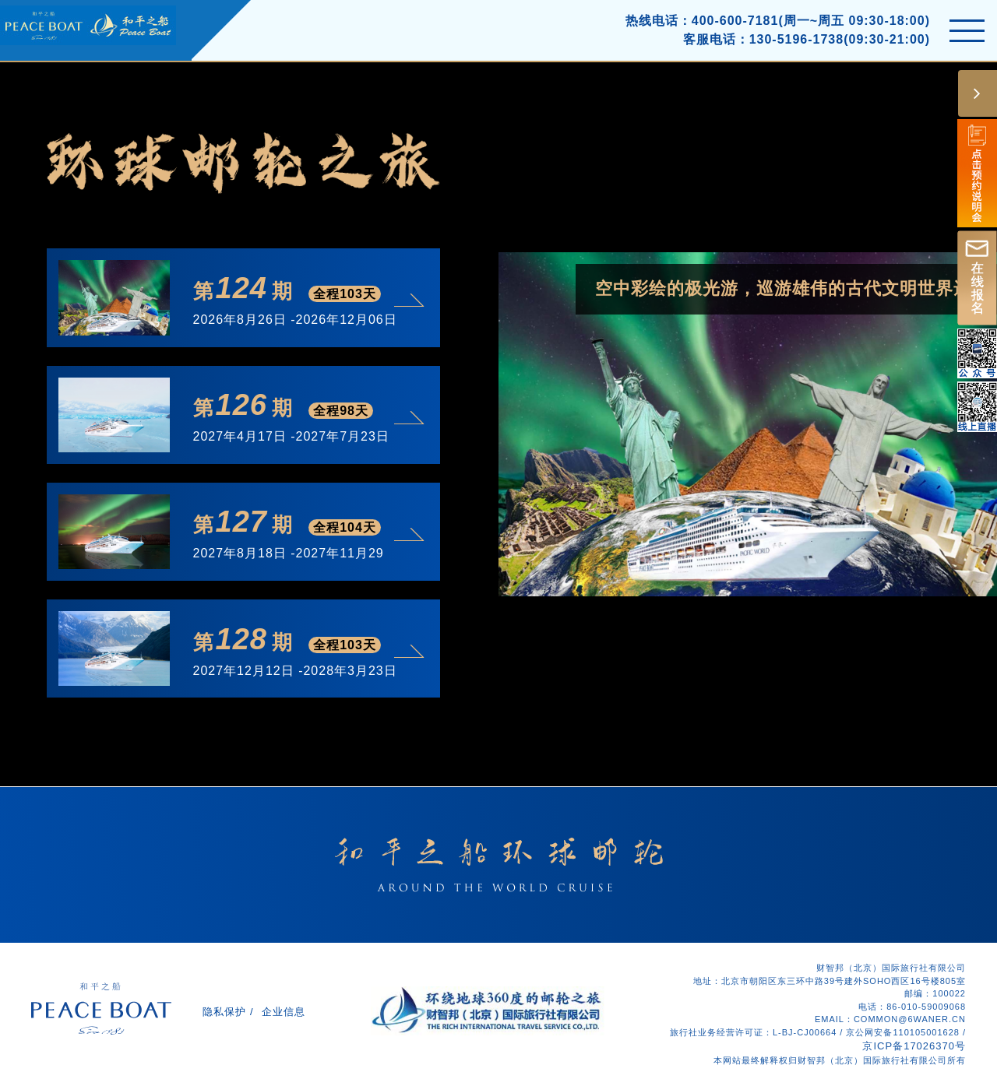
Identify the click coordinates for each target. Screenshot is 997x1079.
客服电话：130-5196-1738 (763, 39)
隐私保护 (224, 1011)
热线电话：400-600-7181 (702, 20)
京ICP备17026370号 (914, 1046)
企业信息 (283, 1011)
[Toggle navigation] (967, 31)
